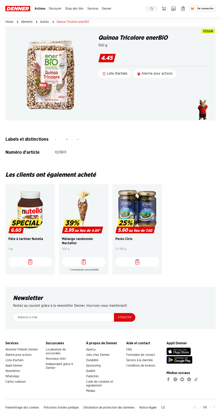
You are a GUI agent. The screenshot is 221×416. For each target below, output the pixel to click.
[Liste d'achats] (30, 261)
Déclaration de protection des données (109, 407)
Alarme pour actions (18, 354)
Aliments (26, 21)
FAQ (129, 349)
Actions (40, 8)
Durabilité (92, 360)
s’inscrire (124, 317)
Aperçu (91, 349)
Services (92, 8)
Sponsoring (93, 365)
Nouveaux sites (56, 358)
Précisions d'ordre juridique (61, 407)
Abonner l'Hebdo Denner (21, 349)
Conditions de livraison (140, 365)
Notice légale (148, 407)
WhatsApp (12, 376)
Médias (90, 390)
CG (163, 407)
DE (195, 407)
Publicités (92, 376)
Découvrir (55, 8)
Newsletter (12, 370)
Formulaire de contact (140, 354)
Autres (44, 21)
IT (214, 407)
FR (205, 407)
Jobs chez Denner (98, 354)
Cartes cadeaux (15, 381)
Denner (106, 8)
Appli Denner (13, 365)
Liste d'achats (14, 360)
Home (9, 21)
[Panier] (163, 8)
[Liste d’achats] (183, 8)
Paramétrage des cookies (22, 407)
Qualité (90, 370)
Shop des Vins (74, 8)
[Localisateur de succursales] (173, 8)
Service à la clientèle (139, 360)
